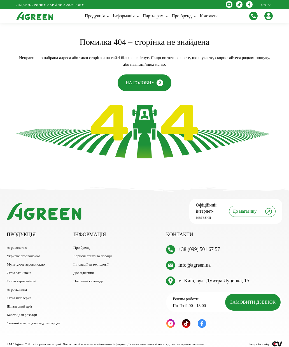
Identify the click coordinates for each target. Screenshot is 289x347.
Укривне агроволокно (23, 250)
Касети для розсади (22, 308)
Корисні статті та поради (92, 250)
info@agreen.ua (194, 259)
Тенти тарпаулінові (21, 275)
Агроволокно (17, 241)
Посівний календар (88, 275)
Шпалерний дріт (19, 300)
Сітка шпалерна (19, 292)
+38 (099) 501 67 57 (199, 243)
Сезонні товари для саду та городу (33, 317)
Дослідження (83, 266)
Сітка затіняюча (19, 266)
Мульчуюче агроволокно (26, 258)
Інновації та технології (90, 258)
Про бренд (81, 241)
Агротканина (17, 283)
